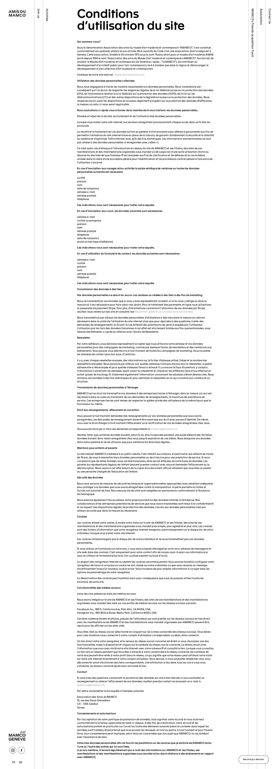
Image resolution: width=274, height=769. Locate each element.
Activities (47, 15)
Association (261, 17)
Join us (38, 13)
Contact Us (270, 16)
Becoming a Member (253, 759)
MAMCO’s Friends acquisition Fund (252, 33)
